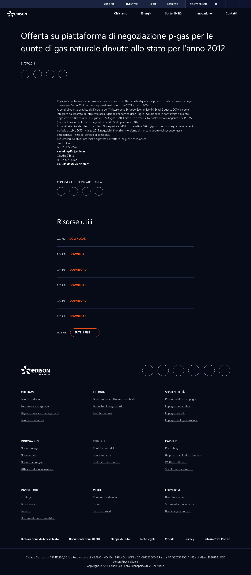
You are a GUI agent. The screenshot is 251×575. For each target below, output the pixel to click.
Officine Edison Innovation (37, 469)
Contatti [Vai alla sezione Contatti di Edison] (231, 13)
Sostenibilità (175, 392)
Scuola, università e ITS (179, 469)
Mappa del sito (120, 539)
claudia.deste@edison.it (73, 164)
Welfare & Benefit (176, 462)
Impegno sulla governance (181, 420)
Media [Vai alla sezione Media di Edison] (153, 4)
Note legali (147, 539)
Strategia (26, 497)
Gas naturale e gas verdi (108, 406)
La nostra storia (30, 399)
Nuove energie (30, 448)
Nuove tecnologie (32, 462)
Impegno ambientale (178, 406)
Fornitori (172, 490)
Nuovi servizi (29, 455)
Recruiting (171, 448)
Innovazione (30, 441)
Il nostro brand (102, 511)
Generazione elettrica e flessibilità (114, 399)
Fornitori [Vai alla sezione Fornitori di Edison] (172, 4)
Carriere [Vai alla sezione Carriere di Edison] (109, 4)
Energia (99, 392)
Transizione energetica (35, 406)
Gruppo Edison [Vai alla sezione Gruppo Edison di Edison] (198, 4)
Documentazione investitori (38, 518)
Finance (26, 511)
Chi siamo (28, 392)
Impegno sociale (175, 413)
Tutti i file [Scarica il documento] (85, 332)
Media (97, 490)
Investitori (29, 490)
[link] (232, 4)
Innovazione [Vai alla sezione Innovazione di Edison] (204, 13)
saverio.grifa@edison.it (72, 151)
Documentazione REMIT (84, 539)
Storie (96, 504)
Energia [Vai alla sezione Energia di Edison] (146, 13)
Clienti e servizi (102, 413)
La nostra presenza (32, 420)
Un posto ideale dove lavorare (183, 455)
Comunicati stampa (105, 497)
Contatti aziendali (104, 448)
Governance (28, 504)
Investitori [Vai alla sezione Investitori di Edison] (132, 4)
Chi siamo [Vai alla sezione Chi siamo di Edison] (120, 13)
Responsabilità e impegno (181, 399)
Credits (169, 539)
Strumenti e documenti (179, 504)
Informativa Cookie (217, 539)
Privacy (189, 539)
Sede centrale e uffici (106, 462)
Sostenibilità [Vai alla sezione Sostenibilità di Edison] (173, 13)
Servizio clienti (102, 455)
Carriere (171, 441)
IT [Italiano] (218, 4)
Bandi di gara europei (178, 511)
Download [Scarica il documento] (81, 239)
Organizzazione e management (40, 413)
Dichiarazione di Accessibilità (40, 539)
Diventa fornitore (176, 497)
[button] (25, 74)
